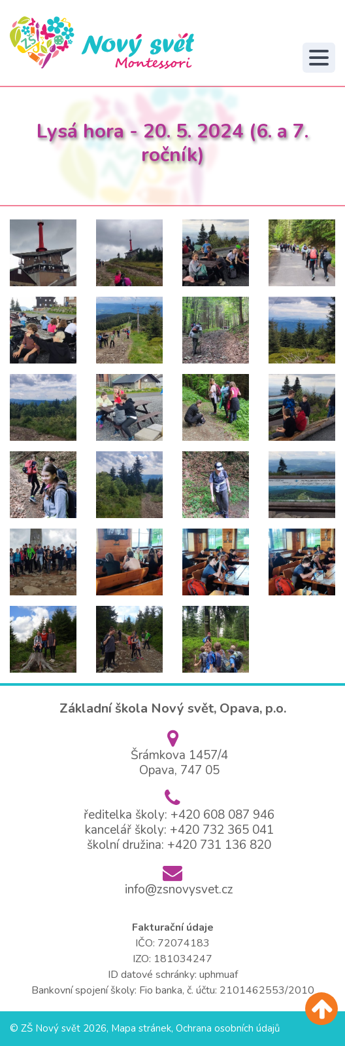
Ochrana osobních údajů (228, 1028)
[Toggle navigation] (319, 58)
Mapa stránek (141, 1028)
